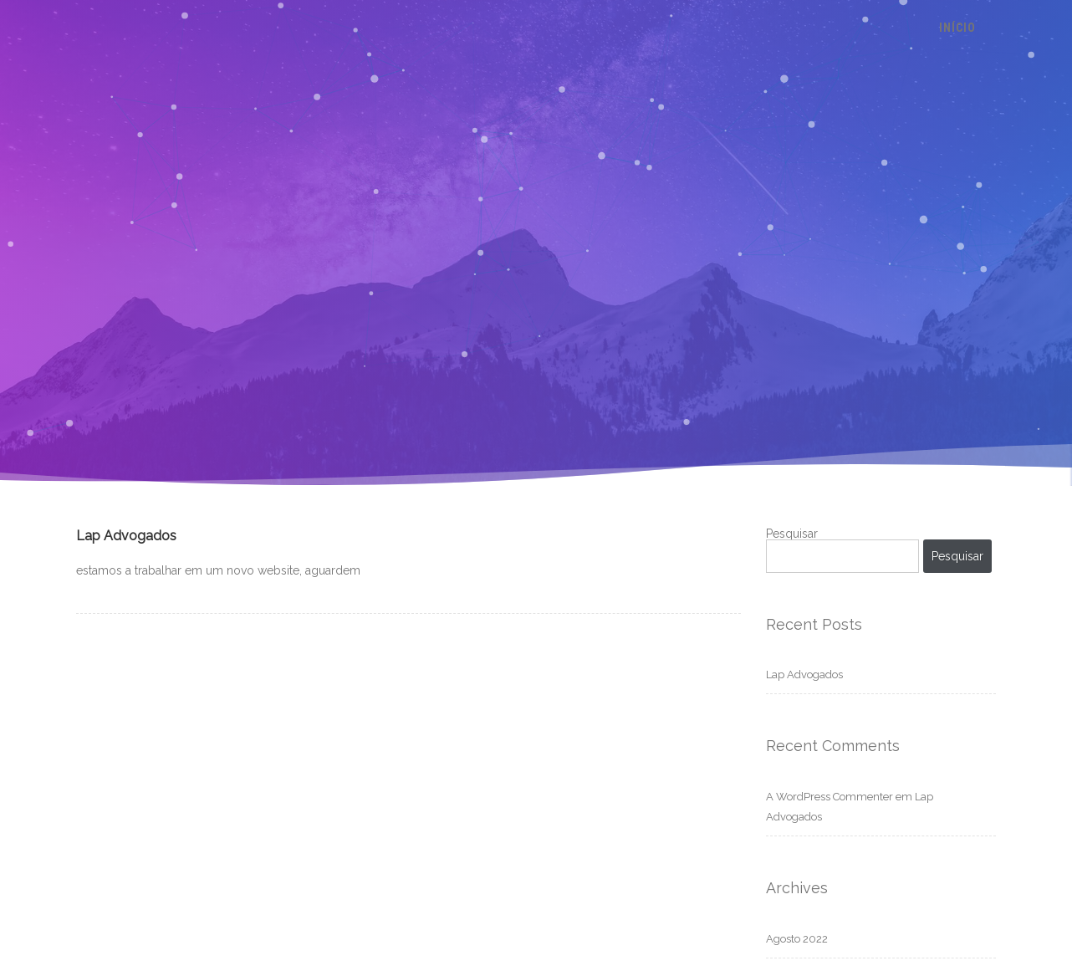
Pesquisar (792, 533)
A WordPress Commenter (829, 796)
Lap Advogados (126, 536)
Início (957, 27)
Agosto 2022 (797, 939)
